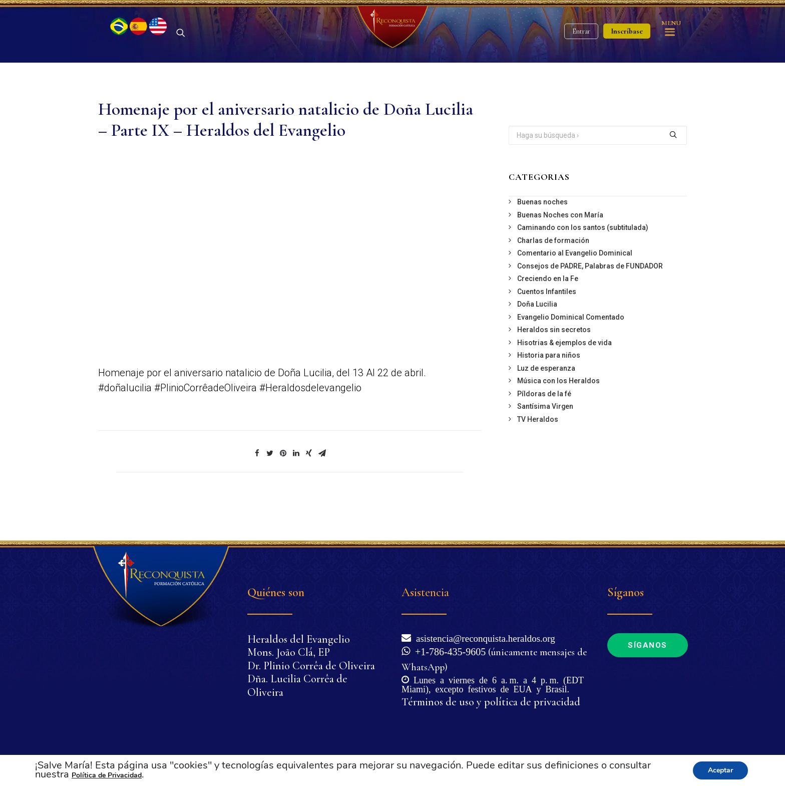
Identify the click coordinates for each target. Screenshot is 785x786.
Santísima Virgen (545, 439)
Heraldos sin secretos (554, 362)
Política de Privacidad (107, 775)
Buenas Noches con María (560, 247)
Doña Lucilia (537, 337)
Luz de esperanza (546, 400)
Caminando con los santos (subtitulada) (582, 260)
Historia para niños (548, 388)
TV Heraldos (537, 451)
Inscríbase (627, 47)
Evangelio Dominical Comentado (570, 349)
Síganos (647, 645)
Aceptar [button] (720, 770)
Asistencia (425, 592)
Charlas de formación (553, 273)
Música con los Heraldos (558, 413)
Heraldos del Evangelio (298, 639)
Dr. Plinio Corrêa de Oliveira (311, 665)
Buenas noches (542, 234)
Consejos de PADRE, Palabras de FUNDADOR (590, 298)
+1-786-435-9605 (448, 651)
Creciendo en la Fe (547, 311)
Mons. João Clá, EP (288, 652)
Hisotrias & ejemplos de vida (564, 375)
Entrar (581, 48)
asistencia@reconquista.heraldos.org (483, 637)
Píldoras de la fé (544, 426)
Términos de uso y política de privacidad (491, 701)
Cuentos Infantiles (546, 324)
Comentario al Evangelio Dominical (574, 286)
